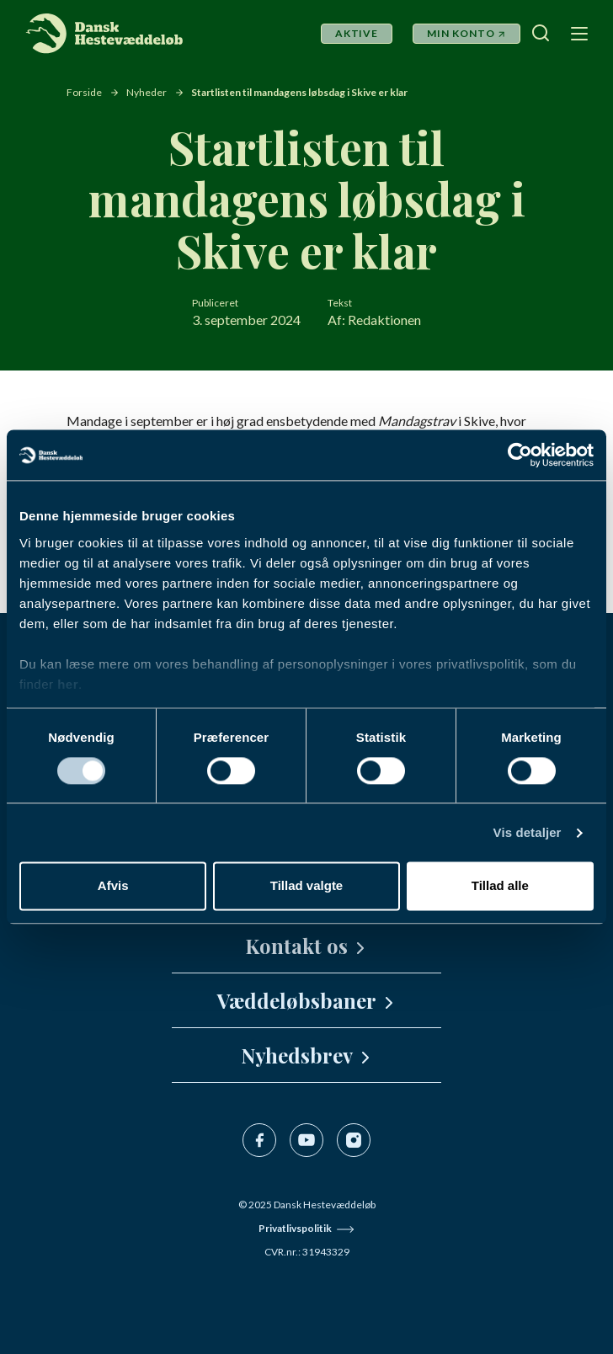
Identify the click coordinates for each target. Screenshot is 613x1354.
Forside (84, 92)
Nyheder (146, 92)
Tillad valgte (306, 886)
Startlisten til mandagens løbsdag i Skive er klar (299, 92)
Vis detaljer (527, 832)
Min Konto (461, 33)
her (67, 684)
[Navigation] (577, 32)
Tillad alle (500, 886)
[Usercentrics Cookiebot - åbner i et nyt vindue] (520, 454)
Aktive (357, 33)
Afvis (113, 886)
